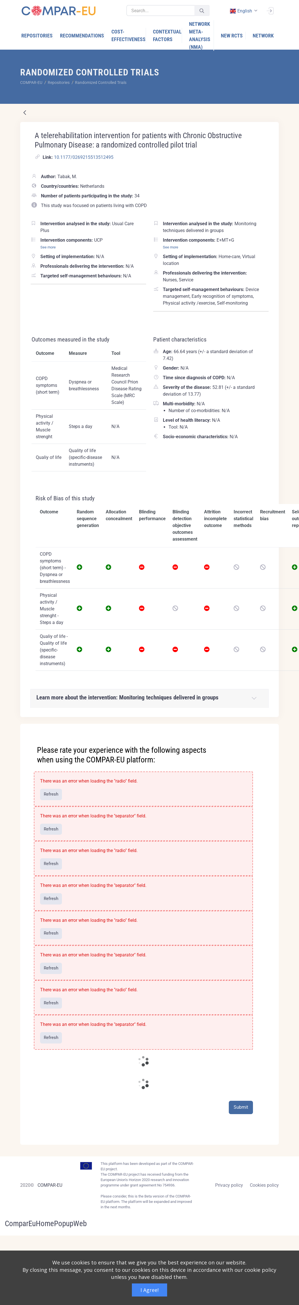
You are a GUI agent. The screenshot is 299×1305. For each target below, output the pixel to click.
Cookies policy (264, 1185)
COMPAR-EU (50, 1185)
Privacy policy (229, 1185)
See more (48, 247)
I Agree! (149, 1290)
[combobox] (243, 11)
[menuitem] (37, 35)
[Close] (270, 728)
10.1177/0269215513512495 (83, 157)
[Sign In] (270, 10)
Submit (241, 1107)
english (241, 11)
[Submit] (201, 10)
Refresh (51, 794)
